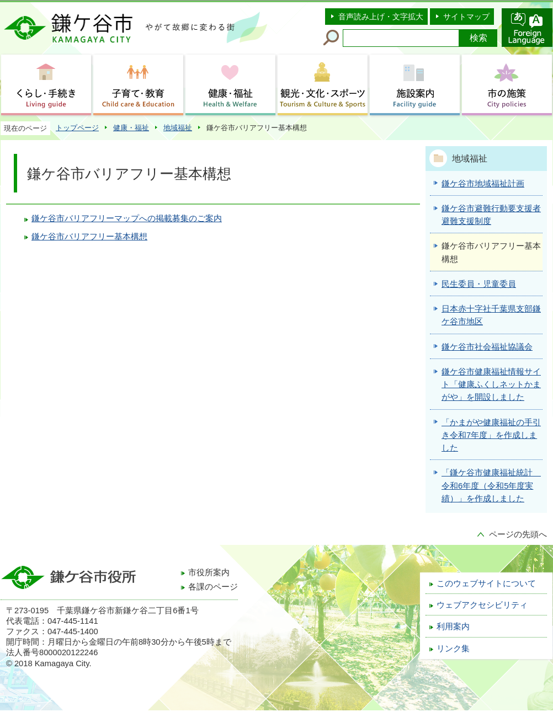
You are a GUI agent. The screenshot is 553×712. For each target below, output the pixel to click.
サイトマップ (466, 16)
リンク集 (453, 648)
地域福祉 (177, 128)
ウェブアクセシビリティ (482, 605)
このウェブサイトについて (486, 583)
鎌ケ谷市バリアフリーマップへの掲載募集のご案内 (126, 218)
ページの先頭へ (518, 534)
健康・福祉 (131, 128)
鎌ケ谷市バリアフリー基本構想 (89, 236)
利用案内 (453, 626)
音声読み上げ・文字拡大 (380, 16)
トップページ (77, 128)
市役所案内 (209, 572)
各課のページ (213, 586)
